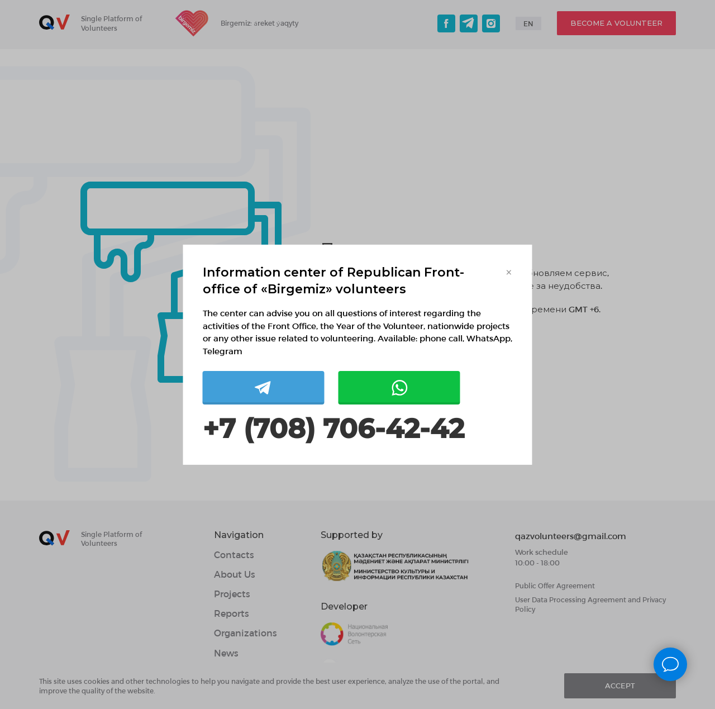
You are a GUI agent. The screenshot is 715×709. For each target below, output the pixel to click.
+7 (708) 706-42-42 (333, 429)
